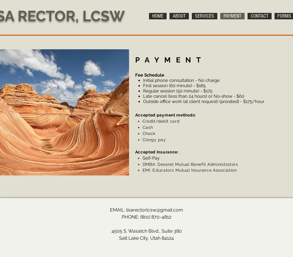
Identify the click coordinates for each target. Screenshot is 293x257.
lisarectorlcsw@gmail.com (154, 210)
